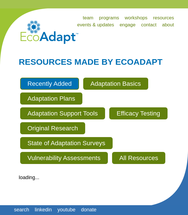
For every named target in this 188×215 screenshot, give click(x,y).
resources (163, 17)
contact (149, 24)
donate (88, 209)
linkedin (43, 209)
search (21, 209)
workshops (136, 17)
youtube (66, 209)
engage (128, 24)
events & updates (95, 24)
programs (109, 17)
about (168, 24)
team (88, 17)
